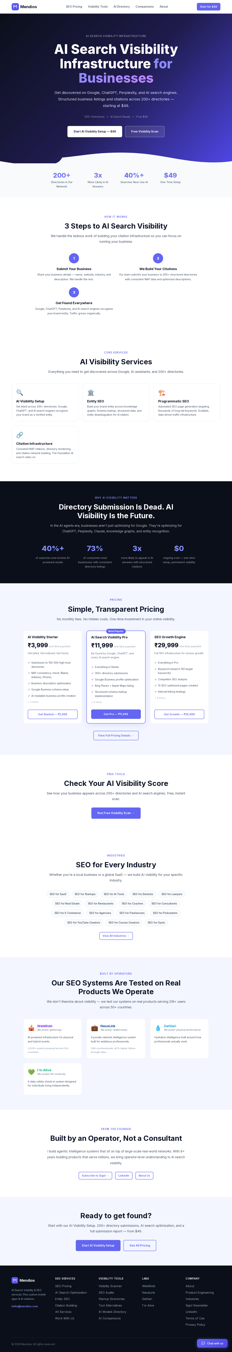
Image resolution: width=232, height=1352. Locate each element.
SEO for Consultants (164, 903)
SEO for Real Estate (67, 903)
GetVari (147, 1299)
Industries (192, 1299)
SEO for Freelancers (132, 912)
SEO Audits (106, 1292)
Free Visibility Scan (144, 131)
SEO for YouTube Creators (83, 922)
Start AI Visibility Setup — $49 (95, 131)
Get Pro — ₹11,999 (116, 714)
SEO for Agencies (100, 912)
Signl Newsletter (197, 1305)
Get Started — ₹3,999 (52, 714)
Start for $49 (208, 6)
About (164, 6)
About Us (144, 1175)
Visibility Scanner (110, 1286)
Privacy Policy (195, 1324)
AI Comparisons (110, 1318)
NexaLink (148, 1292)
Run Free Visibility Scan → (116, 813)
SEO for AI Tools (114, 894)
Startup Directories (112, 1299)
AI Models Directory (112, 1312)
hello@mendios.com (25, 1306)
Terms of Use (195, 1318)
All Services (63, 1312)
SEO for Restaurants (100, 903)
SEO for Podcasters (165, 912)
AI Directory (121, 6)
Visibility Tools (98, 6)
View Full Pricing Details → (116, 735)
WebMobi (148, 1286)
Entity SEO (62, 1299)
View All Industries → (116, 935)
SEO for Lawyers (171, 894)
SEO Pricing (74, 6)
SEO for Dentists (142, 894)
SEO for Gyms (156, 922)
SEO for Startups (85, 894)
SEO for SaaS (58, 894)
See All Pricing (140, 1245)
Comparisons (145, 6)
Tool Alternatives (110, 1305)
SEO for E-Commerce (68, 912)
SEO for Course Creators (124, 922)
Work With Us (64, 1318)
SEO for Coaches (132, 903)
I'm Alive (148, 1305)
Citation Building (66, 1305)
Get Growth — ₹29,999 (179, 714)
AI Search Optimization (71, 1292)
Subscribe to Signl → (95, 1175)
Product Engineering (200, 1292)
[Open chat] (212, 1343)
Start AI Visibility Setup (98, 1245)
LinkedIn (123, 1175)
